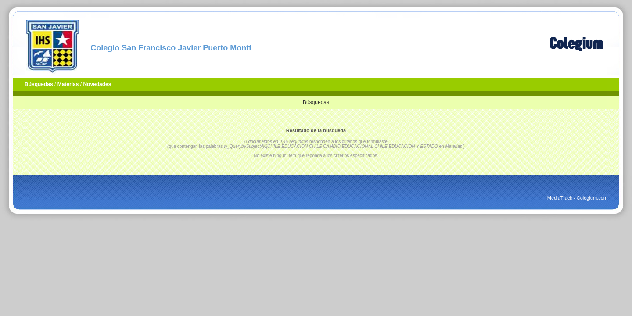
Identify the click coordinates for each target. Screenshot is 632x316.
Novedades (97, 84)
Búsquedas (39, 84)
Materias (68, 84)
